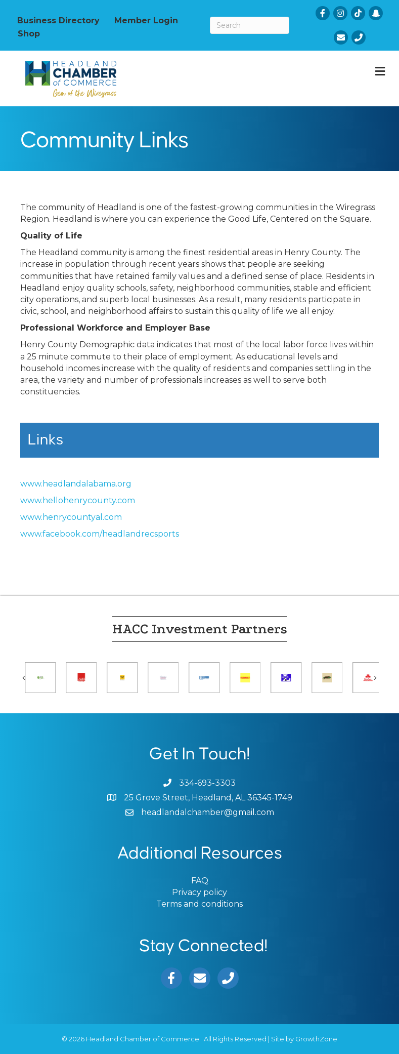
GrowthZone (316, 1039)
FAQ (199, 880)
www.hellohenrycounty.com (77, 500)
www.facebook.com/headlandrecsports (99, 534)
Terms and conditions (199, 904)
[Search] (249, 25)
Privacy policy (199, 892)
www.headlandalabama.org (75, 484)
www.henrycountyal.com (71, 517)
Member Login (146, 20)
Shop (29, 33)
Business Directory (58, 20)
